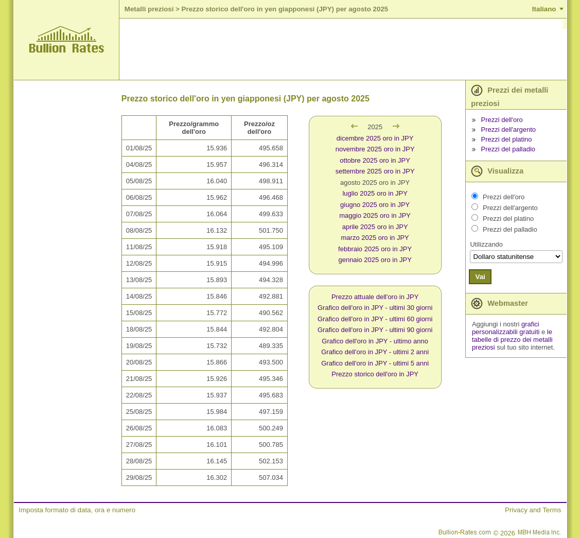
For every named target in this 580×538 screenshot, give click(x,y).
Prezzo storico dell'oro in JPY (374, 374)
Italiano (544, 9)
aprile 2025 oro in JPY (375, 227)
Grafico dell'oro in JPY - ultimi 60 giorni (375, 319)
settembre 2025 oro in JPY (375, 171)
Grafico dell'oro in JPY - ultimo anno (375, 341)
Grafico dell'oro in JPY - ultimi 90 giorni (375, 330)
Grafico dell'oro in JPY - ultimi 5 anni (375, 363)
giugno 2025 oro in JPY (375, 205)
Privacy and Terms (533, 510)
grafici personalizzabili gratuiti (506, 328)
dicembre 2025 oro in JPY (375, 138)
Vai (480, 277)
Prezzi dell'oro (502, 120)
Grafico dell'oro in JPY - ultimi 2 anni (375, 352)
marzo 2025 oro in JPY (375, 237)
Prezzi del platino (506, 139)
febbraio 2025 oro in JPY (375, 249)
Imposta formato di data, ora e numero (77, 510)
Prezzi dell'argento (508, 129)
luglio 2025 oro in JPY (374, 193)
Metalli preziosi (149, 9)
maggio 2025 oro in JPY (375, 215)
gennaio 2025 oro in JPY (374, 260)
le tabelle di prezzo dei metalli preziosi (512, 339)
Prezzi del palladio (508, 149)
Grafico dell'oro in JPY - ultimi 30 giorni (375, 307)
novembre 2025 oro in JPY (375, 149)
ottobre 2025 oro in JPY (375, 160)
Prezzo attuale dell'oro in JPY (374, 297)
